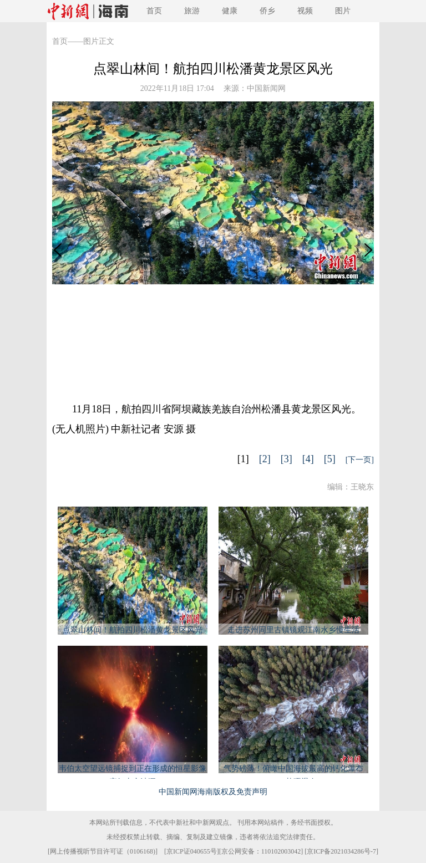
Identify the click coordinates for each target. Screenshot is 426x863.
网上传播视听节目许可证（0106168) (102, 851)
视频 (305, 11)
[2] (265, 458)
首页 (154, 11)
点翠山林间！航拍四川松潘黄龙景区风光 (132, 630)
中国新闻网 (266, 88)
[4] (308, 458)
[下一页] (360, 460)
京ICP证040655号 (191, 851)
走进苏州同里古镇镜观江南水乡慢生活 (293, 630)
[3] (286, 458)
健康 (229, 11)
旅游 (192, 11)
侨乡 (267, 11)
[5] (330, 458)
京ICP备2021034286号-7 (341, 851)
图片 (343, 11)
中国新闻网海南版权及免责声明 (213, 792)
